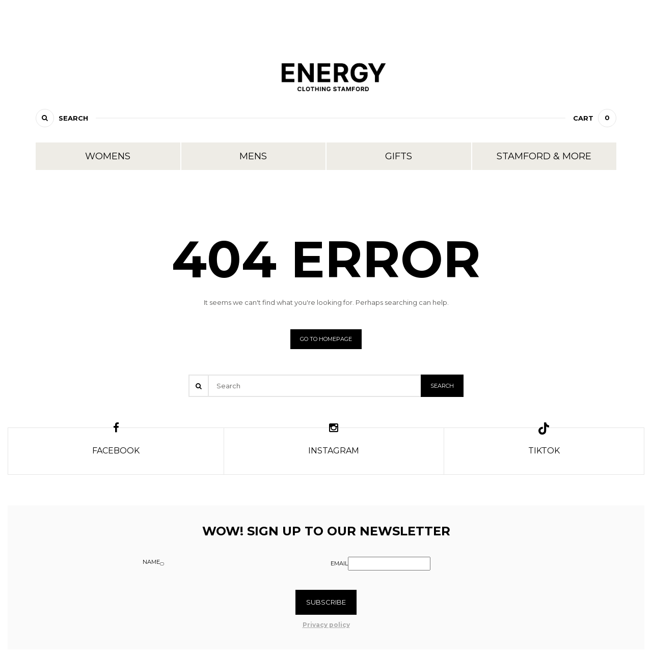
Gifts (398, 156)
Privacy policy (326, 625)
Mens (253, 156)
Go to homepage (326, 338)
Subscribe (326, 602)
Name (151, 561)
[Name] (162, 563)
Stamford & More (544, 156)
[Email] (389, 563)
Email (339, 563)
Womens (107, 156)
